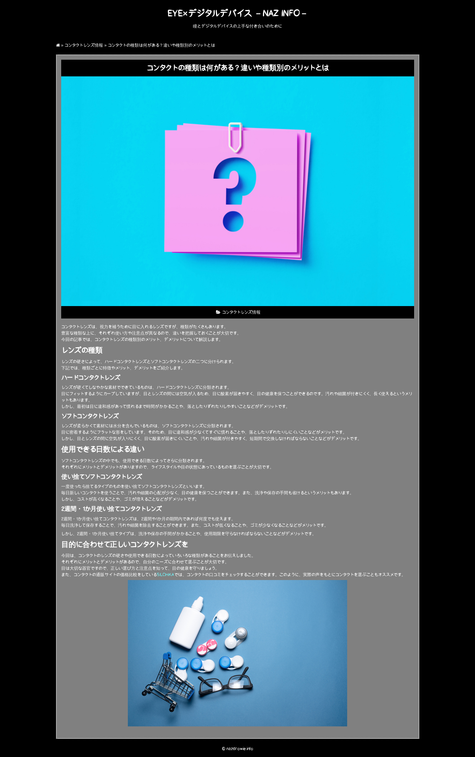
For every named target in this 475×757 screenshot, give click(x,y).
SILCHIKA (165, 574)
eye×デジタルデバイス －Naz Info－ (237, 13)
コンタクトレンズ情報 (84, 45)
